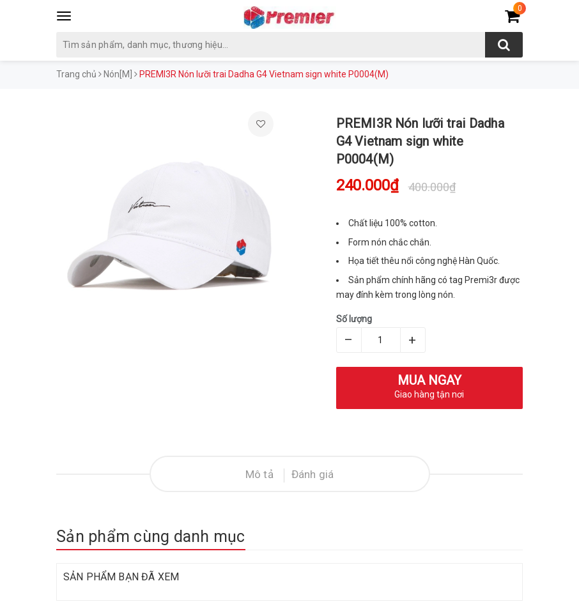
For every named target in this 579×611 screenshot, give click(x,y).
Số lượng (354, 319)
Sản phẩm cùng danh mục (150, 536)
